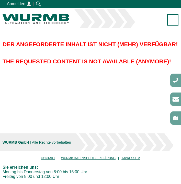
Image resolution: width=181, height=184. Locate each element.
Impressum (130, 158)
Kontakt (48, 158)
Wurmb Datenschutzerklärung (88, 158)
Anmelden (19, 4)
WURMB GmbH (36, 19)
